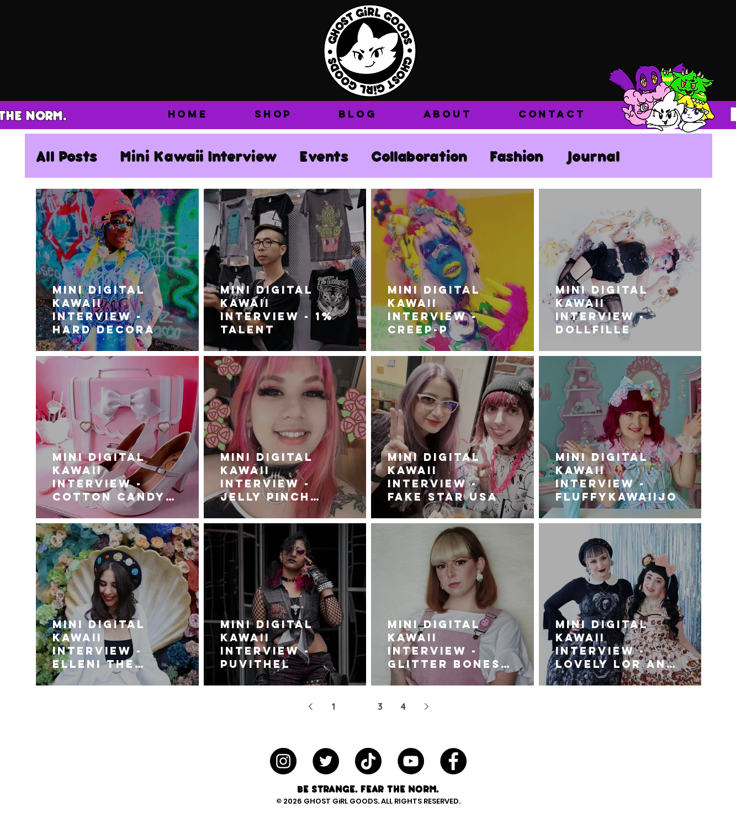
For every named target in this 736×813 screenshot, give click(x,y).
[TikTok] (368, 761)
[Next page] (426, 706)
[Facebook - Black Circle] (453, 761)
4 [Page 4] (403, 706)
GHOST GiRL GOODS (341, 801)
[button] (273, 114)
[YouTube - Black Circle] (411, 761)
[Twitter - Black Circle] (326, 761)
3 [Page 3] (380, 706)
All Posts (67, 156)
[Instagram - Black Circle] (283, 761)
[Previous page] (310, 706)
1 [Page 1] (333, 706)
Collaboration (419, 156)
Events (324, 156)
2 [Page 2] (356, 706)
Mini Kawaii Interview (198, 156)
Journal (593, 156)
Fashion (517, 156)
